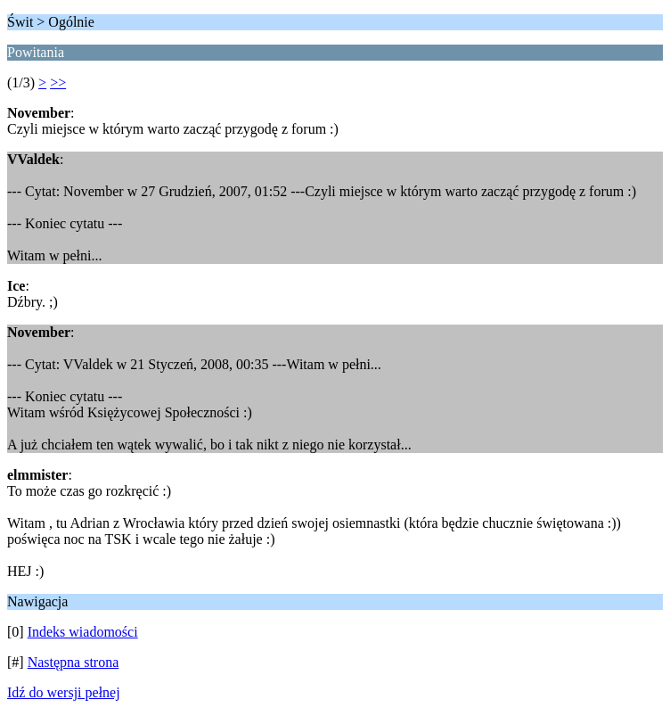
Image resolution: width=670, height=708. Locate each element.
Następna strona (73, 662)
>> (58, 82)
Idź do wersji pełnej (63, 692)
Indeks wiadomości (83, 631)
